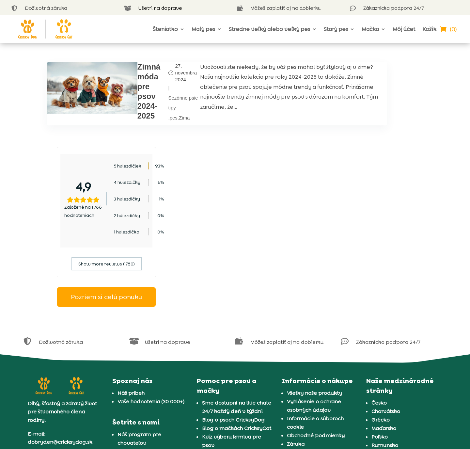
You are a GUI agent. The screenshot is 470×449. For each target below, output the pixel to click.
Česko (379, 317)
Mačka (370, 29)
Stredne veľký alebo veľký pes (269, 29)
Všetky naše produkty (314, 308)
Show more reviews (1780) (373, 179)
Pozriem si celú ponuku (373, 212)
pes (145, 117)
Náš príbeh (131, 308)
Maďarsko (383, 343)
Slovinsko (383, 368)
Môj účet (404, 29)
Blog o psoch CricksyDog (233, 334)
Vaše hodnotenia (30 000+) (151, 316)
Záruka (296, 359)
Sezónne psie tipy (154, 102)
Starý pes (336, 29)
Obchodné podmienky (316, 350)
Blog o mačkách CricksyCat (236, 343)
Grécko (380, 334)
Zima (155, 117)
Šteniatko (165, 29)
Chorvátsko (385, 326)
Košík (429, 29)
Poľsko (379, 351)
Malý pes (203, 29)
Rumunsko (384, 360)
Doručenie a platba (311, 367)
